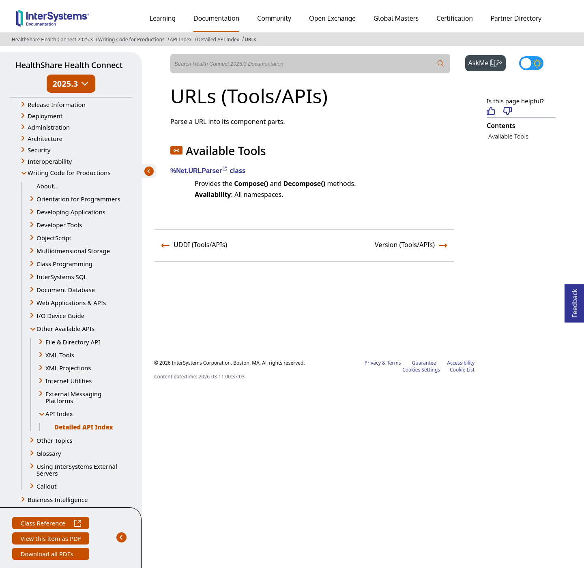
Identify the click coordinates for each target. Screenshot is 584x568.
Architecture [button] (45, 139)
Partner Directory (516, 18)
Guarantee (424, 362)
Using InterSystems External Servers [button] (76, 469)
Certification (454, 18)
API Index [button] (59, 414)
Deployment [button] (45, 116)
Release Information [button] (57, 104)
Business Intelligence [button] (58, 499)
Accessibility (460, 362)
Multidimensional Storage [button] (73, 251)
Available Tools (508, 136)
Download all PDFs (47, 555)
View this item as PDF (50, 539)
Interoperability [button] (50, 161)
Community (274, 18)
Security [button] (39, 150)
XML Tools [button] (59, 355)
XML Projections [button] (68, 368)
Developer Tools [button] (59, 225)
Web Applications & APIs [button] (71, 303)
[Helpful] (491, 111)
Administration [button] (49, 127)
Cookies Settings (421, 370)
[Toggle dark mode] (531, 63)
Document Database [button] (65, 290)
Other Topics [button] (54, 440)
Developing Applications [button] (70, 212)
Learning (163, 18)
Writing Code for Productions (131, 39)
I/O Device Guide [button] (60, 316)
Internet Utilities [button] (68, 381)
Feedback (574, 301)
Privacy (373, 362)
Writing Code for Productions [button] (69, 173)
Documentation (216, 18)
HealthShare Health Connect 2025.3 (52, 39)
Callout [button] (46, 486)
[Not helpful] (507, 111)
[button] (176, 150)
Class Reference (50, 524)
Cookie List (462, 369)
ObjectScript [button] (53, 238)
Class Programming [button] (64, 264)
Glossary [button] (48, 453)
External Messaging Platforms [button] (73, 397)
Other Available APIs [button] (65, 329)
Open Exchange (332, 18)
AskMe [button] (487, 62)
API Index (181, 39)
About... (47, 186)
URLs (250, 39)
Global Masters (396, 18)
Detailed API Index (218, 39)
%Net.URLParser (199, 170)
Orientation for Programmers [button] (78, 199)
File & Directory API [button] (72, 342)
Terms (394, 362)
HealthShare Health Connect (68, 65)
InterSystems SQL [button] (61, 277)
